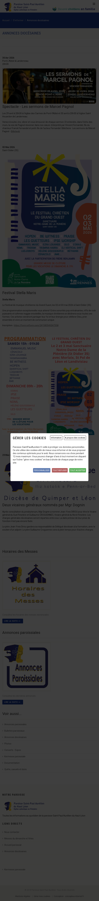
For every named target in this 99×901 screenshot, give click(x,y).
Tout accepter (77, 470)
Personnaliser (41, 470)
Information (56, 437)
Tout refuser (60, 470)
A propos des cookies (75, 437)
